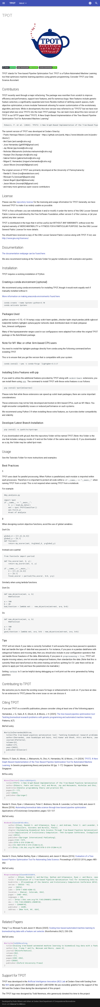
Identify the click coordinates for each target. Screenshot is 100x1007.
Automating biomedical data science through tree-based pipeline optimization (50, 807)
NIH (7, 985)
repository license (25, 202)
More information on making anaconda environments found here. (31, 296)
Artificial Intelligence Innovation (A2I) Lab (46, 981)
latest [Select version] (21, 3)
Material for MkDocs (17, 1004)
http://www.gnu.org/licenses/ (15, 238)
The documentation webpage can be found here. (24, 253)
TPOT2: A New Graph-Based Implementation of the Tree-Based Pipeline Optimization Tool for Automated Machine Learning (50, 762)
